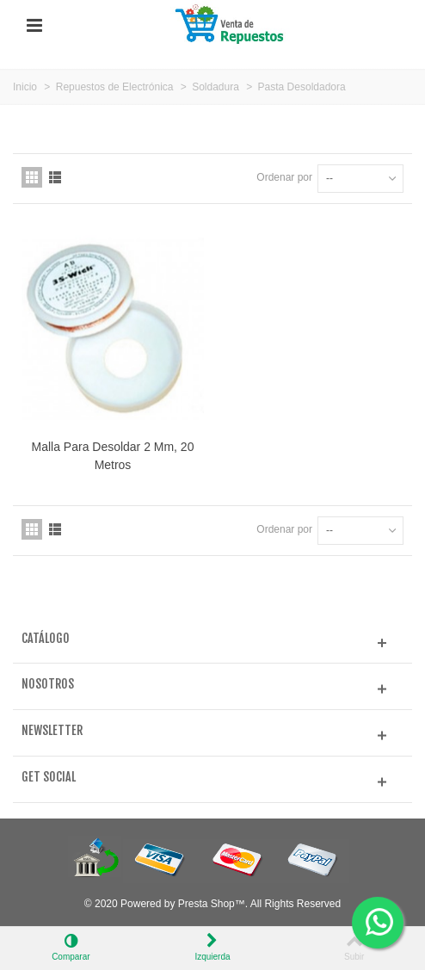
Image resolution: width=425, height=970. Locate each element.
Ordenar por (284, 177)
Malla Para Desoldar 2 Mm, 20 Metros (113, 456)
